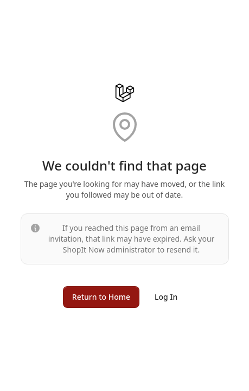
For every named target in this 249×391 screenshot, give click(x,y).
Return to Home (101, 297)
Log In (166, 297)
